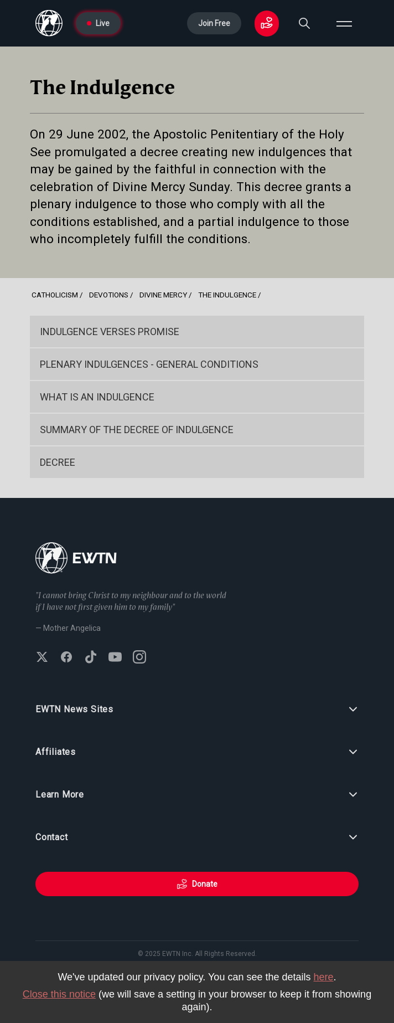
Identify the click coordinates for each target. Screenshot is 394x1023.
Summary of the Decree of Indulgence (137, 429)
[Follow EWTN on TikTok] (90, 658)
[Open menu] (344, 23)
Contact (197, 837)
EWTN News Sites (197, 709)
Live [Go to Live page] (98, 23)
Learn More (197, 794)
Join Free (214, 23)
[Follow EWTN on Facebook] (66, 658)
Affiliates (197, 752)
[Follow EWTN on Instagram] (139, 658)
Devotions (108, 294)
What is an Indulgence (97, 397)
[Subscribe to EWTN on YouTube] (115, 658)
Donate (197, 884)
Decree (57, 462)
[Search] (304, 23)
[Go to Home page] (49, 23)
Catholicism (55, 294)
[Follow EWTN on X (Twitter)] (42, 658)
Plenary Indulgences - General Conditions (149, 364)
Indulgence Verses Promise (109, 331)
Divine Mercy (163, 294)
